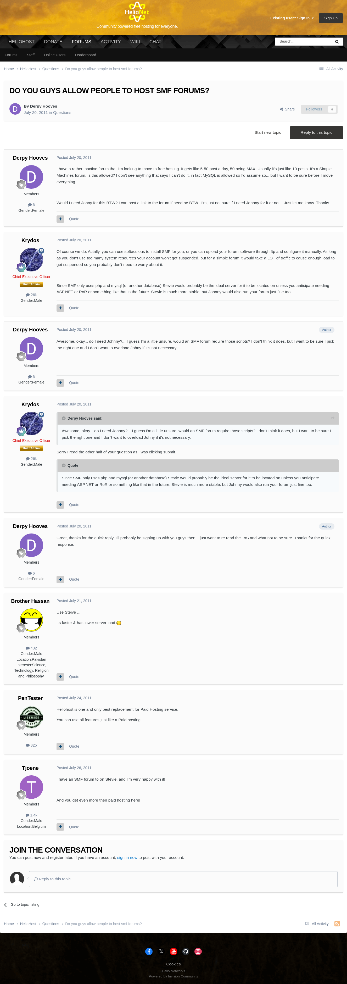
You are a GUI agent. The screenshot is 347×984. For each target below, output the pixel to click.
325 (31, 745)
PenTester (30, 698)
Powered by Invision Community (173, 976)
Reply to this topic (316, 132)
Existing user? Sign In (292, 18)
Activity (111, 41)
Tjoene (30, 768)
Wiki (135, 41)
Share (287, 109)
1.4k (31, 815)
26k (31, 295)
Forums (81, 43)
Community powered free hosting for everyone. (137, 26)
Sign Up (331, 18)
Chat (155, 41)
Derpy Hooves (43, 106)
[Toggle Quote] (64, 418)
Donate (53, 41)
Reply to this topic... (54, 879)
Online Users (55, 55)
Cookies (173, 964)
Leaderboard (85, 55)
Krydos (30, 240)
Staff (30, 55)
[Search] (290, 42)
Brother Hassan (30, 601)
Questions (62, 112)
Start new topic (268, 132)
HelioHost (22, 41)
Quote (74, 219)
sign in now (127, 857)
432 (31, 648)
